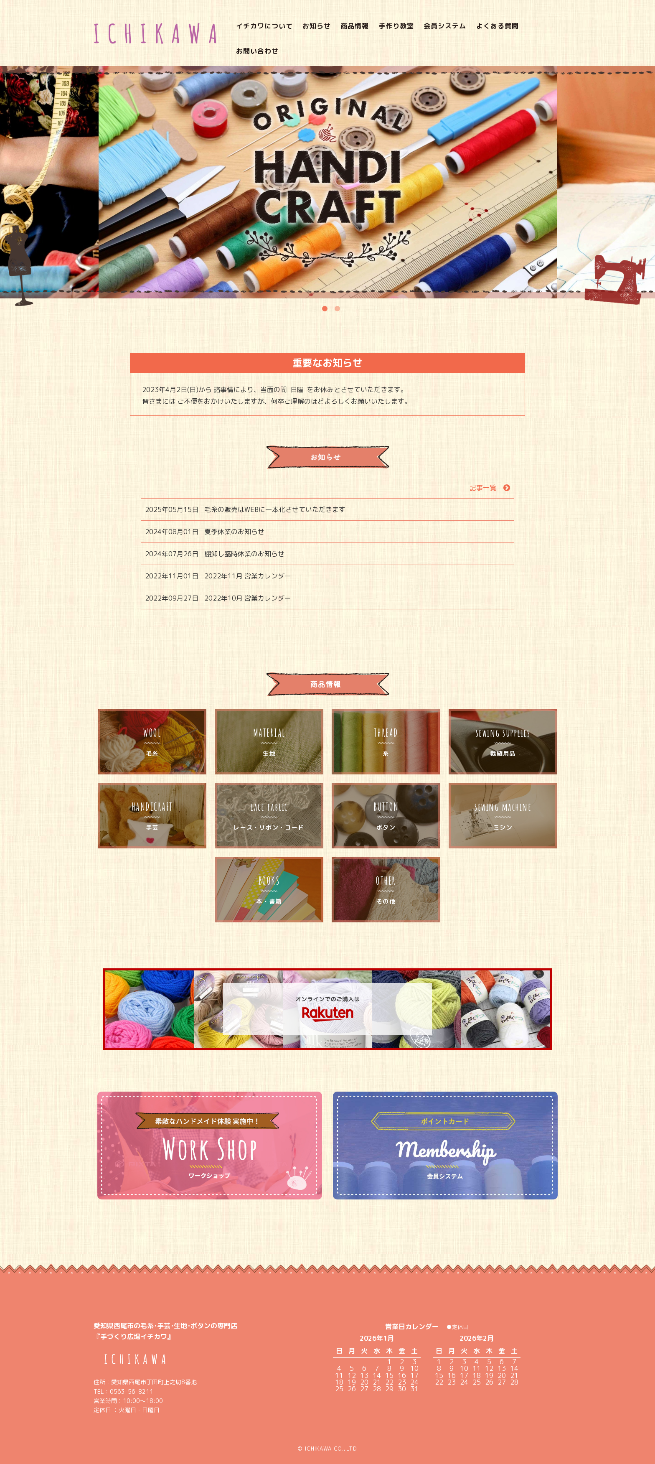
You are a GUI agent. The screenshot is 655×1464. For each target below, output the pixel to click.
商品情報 (344, 31)
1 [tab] (324, 293)
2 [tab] (337, 293)
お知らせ (306, 31)
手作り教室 (386, 31)
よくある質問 (487, 31)
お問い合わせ (539, 31)
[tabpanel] (328, 168)
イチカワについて (254, 31)
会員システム (435, 31)
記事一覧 (483, 474)
